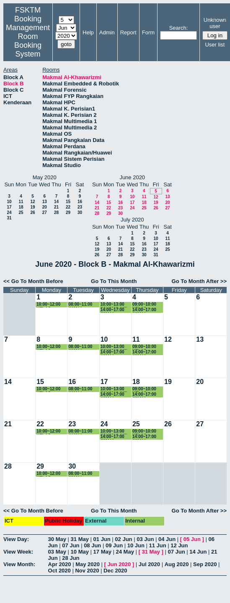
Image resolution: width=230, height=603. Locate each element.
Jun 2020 (119, 564)
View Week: (18, 552)
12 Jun (179, 545)
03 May (57, 552)
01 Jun (102, 539)
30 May (57, 539)
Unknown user (215, 23)
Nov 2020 (87, 570)
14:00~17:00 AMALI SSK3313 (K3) (146, 310)
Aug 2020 (177, 564)
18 (20, 207)
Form (148, 32)
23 (80, 207)
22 (68, 207)
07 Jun (70, 545)
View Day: (16, 539)
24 (9, 212)
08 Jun (92, 545)
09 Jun (114, 545)
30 (80, 212)
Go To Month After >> (199, 281)
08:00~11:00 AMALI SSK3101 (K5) (82, 304)
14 (56, 201)
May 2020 (87, 564)
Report (128, 32)
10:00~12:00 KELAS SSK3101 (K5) (50, 304)
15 (68, 201)
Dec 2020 (115, 570)
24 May (125, 552)
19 (32, 207)
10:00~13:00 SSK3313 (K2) (114, 304)
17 (9, 207)
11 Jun (157, 545)
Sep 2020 (205, 564)
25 (20, 212)
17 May (102, 552)
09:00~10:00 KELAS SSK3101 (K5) (146, 304)
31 (9, 218)
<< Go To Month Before (33, 281)
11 (20, 201)
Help (88, 32)
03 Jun (145, 539)
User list (215, 44)
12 (32, 201)
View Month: (19, 564)
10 (9, 201)
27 (44, 212)
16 (80, 201)
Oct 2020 (59, 570)
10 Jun (136, 545)
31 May (80, 539)
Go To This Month (114, 281)
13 (44, 201)
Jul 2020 (149, 564)
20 (44, 207)
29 (68, 212)
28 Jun (70, 558)
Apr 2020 (59, 564)
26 (32, 212)
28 (56, 212)
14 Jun (198, 552)
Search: (178, 28)
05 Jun (192, 539)
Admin (107, 32)
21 (56, 207)
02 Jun (123, 539)
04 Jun (167, 539)
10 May (80, 552)
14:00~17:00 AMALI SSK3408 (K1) (114, 310)
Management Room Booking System (28, 40)
